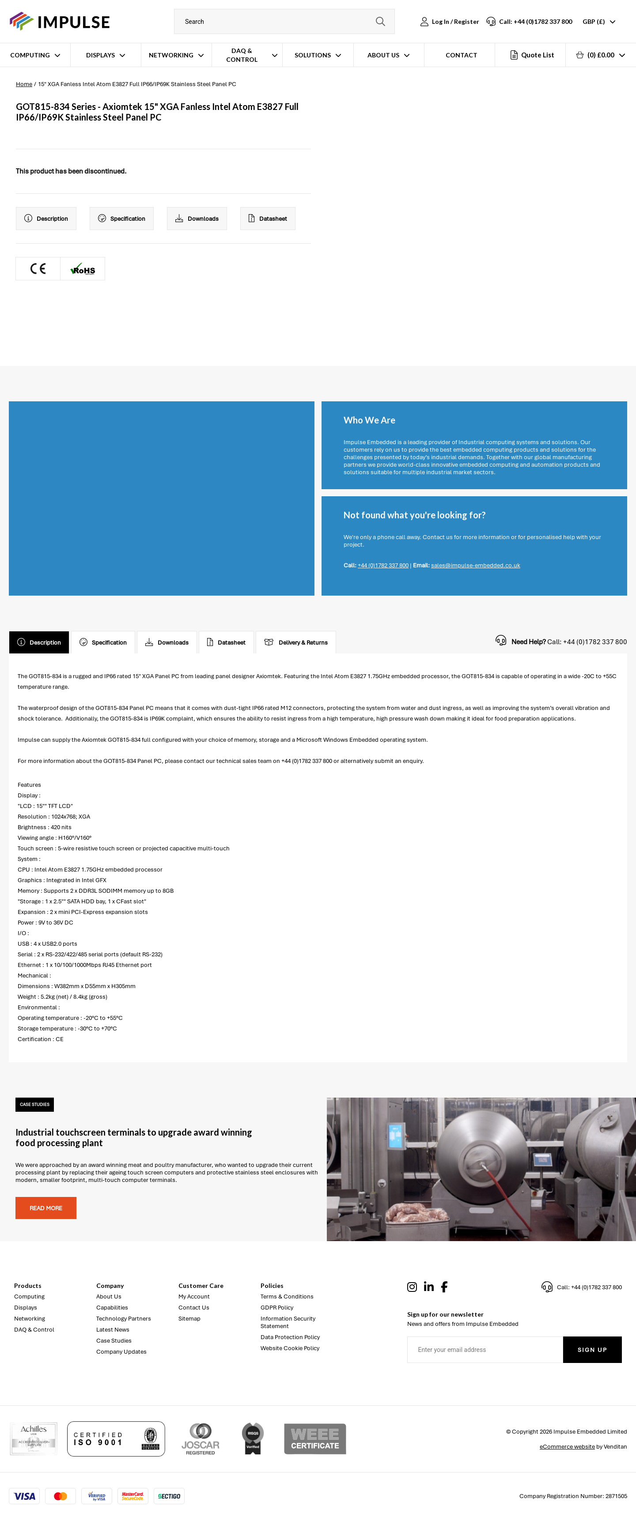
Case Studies (114, 1340)
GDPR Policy (277, 1307)
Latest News (112, 1329)
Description (46, 219)
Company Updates (121, 1351)
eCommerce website (567, 1446)
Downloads (197, 219)
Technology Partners (123, 1318)
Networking (171, 55)
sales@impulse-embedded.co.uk (475, 565)
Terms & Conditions (287, 1296)
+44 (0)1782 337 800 (383, 565)
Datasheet (268, 219)
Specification (121, 219)
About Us (383, 55)
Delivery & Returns (296, 642)
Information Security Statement (288, 1322)
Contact (461, 55)
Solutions (313, 55)
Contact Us (193, 1307)
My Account (194, 1296)
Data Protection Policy (290, 1337)
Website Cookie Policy (290, 1348)
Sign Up (592, 1350)
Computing (30, 55)
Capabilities (112, 1307)
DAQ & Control (241, 55)
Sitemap (189, 1318)
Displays (100, 55)
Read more (46, 1208)
